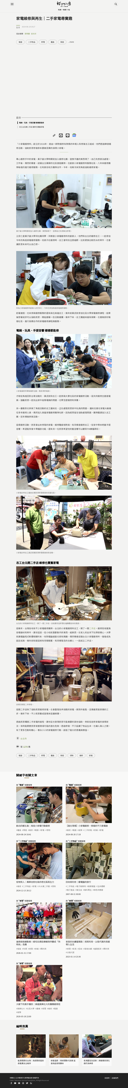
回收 (80, 948)
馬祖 (62, 42)
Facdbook (11, 1083)
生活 (18, 27)
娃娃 (19, 948)
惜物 (71, 755)
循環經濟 (97, 948)
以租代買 (70, 952)
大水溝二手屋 (44, 886)
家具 (74, 948)
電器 (20, 42)
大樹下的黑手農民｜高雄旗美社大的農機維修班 (38, 1004)
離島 (52, 42)
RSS (31, 1083)
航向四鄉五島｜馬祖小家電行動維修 (33, 825)
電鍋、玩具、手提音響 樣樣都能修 (31, 122)
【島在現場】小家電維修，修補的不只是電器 (87, 825)
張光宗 (33, 33)
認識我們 (115, 1078)
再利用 (43, 948)
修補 (96, 830)
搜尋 (116, 4)
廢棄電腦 (91, 886)
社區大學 (30, 1008)
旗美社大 (21, 1008)
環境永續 (88, 948)
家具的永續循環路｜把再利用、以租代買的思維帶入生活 (88, 943)
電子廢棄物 (81, 886)
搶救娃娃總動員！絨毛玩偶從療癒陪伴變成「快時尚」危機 (38, 943)
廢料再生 (88, 889)
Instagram (23, 1083)
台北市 (23, 738)
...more (71, 42)
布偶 (25, 948)
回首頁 (107, 1078)
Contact (19, 1083)
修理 (43, 42)
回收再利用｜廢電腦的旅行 (78, 881)
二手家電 (88, 830)
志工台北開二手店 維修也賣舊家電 (31, 127)
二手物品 (31, 42)
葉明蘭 (27, 33)
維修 (81, 755)
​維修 (69, 830)
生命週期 (101, 886)
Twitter (27, 1083)
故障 (80, 830)
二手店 (92, 628)
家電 (91, 755)
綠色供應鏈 (98, 889)
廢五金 (79, 889)
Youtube (15, 1083)
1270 (25, 746)
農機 (38, 1008)
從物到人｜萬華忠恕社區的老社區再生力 (35, 881)
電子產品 (70, 889)
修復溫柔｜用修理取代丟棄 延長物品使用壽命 (63, 1062)
